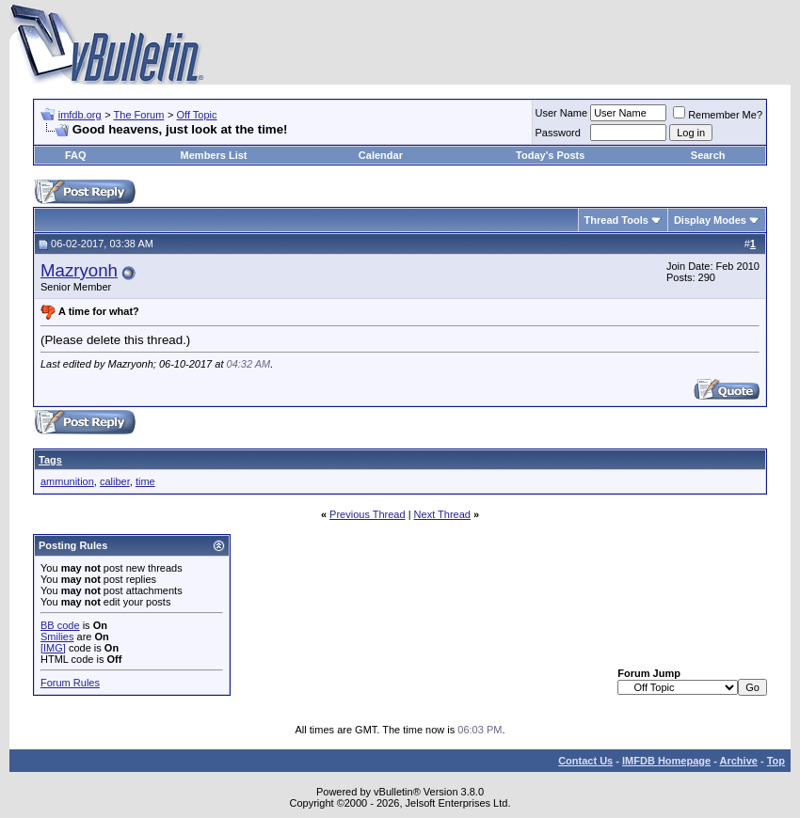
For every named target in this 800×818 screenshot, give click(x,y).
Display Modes (710, 220)
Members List (214, 155)
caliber (115, 481)
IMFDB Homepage (666, 760)
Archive (739, 760)
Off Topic (197, 114)
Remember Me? (717, 114)
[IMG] (53, 647)
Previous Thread (367, 514)
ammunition (67, 481)
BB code (60, 625)
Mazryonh (79, 270)
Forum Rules (70, 682)
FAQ (76, 155)
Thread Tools (616, 220)
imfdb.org (80, 114)
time (145, 481)
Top (776, 760)
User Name (562, 112)
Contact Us (585, 760)
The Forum (139, 114)
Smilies (56, 636)
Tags (50, 459)
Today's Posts (550, 155)
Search (708, 155)
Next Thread (442, 514)
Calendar (381, 155)
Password (558, 132)
